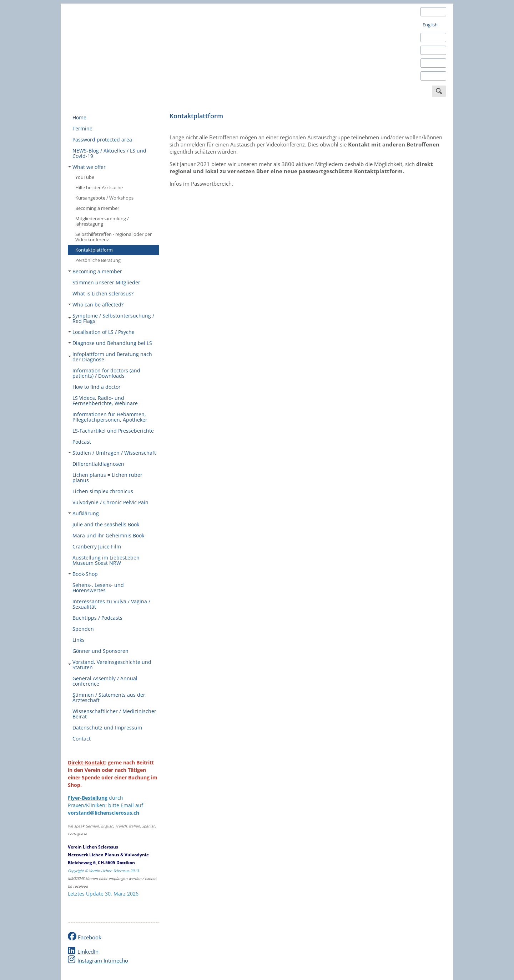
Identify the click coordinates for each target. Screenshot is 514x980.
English (430, 24)
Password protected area (102, 139)
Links (78, 639)
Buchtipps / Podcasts (97, 617)
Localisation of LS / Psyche (101, 332)
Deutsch (431, 12)
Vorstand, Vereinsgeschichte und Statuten (109, 665)
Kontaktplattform (94, 250)
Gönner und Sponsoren (100, 651)
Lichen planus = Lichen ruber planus (107, 477)
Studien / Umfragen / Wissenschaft (112, 452)
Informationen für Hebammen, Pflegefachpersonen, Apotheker (109, 417)
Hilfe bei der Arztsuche (99, 187)
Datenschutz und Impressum (107, 727)
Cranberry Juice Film (96, 546)
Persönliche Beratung (98, 260)
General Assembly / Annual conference (104, 681)
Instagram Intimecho (102, 960)
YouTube (84, 177)
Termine (82, 128)
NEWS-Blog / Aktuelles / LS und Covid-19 (109, 153)
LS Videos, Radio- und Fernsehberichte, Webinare (105, 400)
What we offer (87, 167)
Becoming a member (97, 208)
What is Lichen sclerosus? (102, 293)
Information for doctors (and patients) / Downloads (106, 373)
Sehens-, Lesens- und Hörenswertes (98, 588)
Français (431, 50)
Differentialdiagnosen (98, 463)
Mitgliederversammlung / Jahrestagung (102, 221)
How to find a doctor (96, 386)
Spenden (83, 628)
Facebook (89, 937)
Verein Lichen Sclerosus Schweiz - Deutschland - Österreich (121, 51)
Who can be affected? (96, 304)
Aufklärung (83, 513)
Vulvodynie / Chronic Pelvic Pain (110, 502)
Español (431, 37)
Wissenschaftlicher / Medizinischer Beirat (114, 714)
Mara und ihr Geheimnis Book (108, 535)
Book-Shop (83, 574)
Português (434, 76)
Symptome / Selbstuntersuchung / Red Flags (111, 318)
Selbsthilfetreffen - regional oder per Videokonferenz (113, 237)
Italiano (431, 63)
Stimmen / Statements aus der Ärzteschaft (108, 697)
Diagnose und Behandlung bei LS (110, 343)
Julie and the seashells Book (105, 524)
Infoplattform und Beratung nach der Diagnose (110, 357)
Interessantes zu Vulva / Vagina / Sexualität (111, 604)
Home (79, 117)
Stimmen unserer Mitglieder (106, 282)
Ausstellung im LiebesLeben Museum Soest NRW (106, 560)
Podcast (81, 441)
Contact (81, 738)
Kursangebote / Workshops (104, 198)
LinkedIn (88, 951)
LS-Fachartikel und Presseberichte (113, 430)
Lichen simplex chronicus (102, 491)
